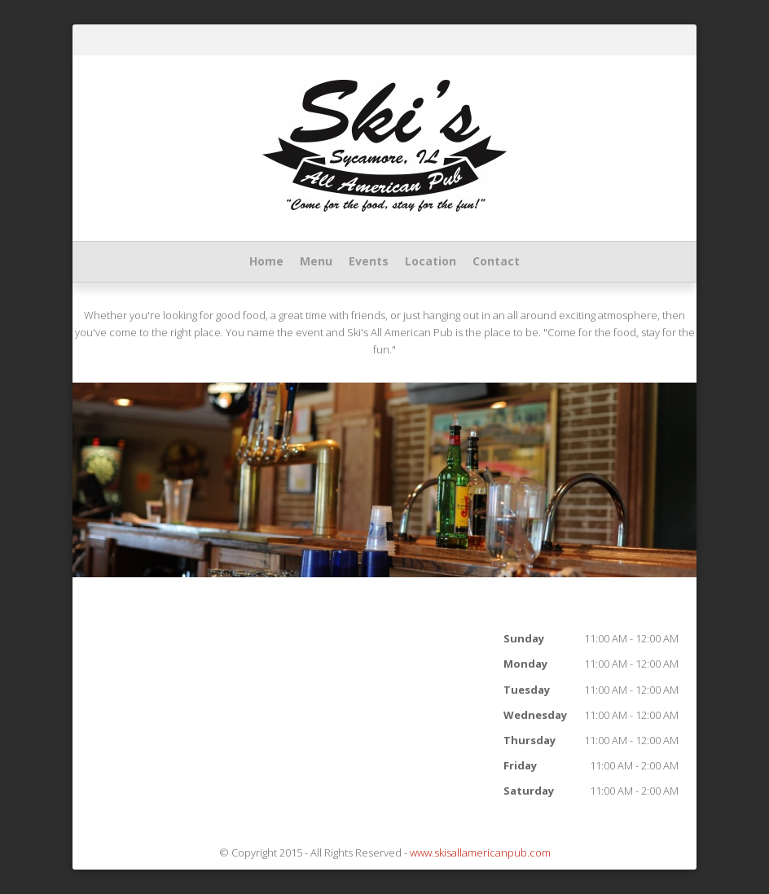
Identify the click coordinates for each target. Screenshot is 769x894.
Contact (496, 261)
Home (266, 261)
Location (430, 261)
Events (369, 261)
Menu (316, 261)
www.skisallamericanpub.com (480, 852)
